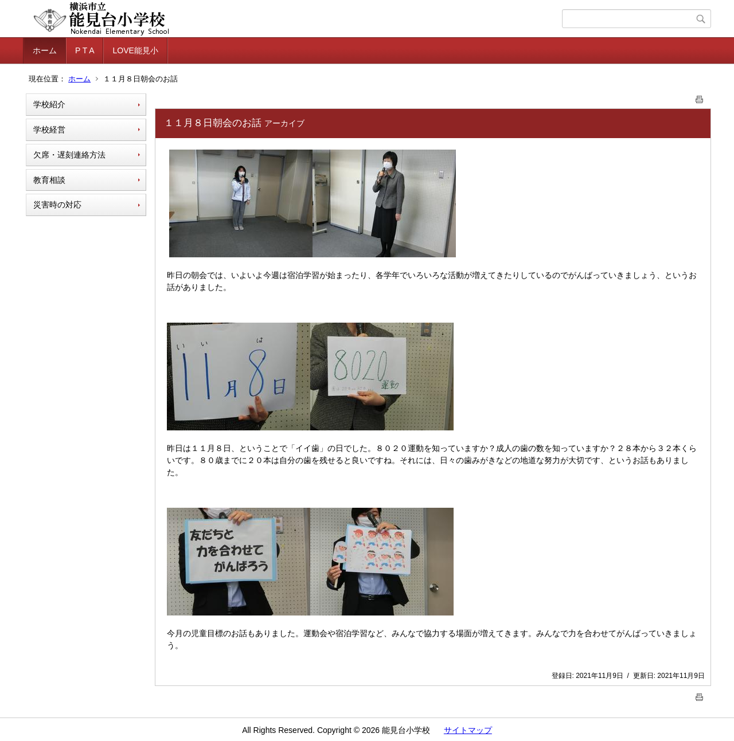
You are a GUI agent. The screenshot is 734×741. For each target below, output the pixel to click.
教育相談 (49, 180)
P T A (84, 50)
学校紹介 (49, 104)
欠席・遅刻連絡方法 (69, 154)
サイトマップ (468, 730)
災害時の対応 (57, 204)
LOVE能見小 (135, 50)
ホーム (45, 50)
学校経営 (49, 129)
